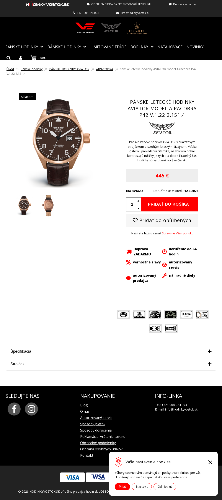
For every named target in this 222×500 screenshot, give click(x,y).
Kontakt (86, 455)
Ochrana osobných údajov (101, 448)
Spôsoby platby (92, 423)
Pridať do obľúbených (162, 220)
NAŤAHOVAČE (170, 46)
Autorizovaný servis (96, 417)
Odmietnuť (165, 486)
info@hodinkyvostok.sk (135, 13)
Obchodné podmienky (98, 442)
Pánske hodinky (21, 46)
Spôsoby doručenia (96, 430)
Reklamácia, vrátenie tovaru (102, 436)
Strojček (17, 364)
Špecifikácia (20, 351)
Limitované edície (108, 46)
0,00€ (38, 57)
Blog (84, 405)
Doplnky (139, 46)
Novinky (195, 46)
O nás (85, 411)
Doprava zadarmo (184, 4)
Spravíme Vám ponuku (177, 233)
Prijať (122, 486)
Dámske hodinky (64, 46)
